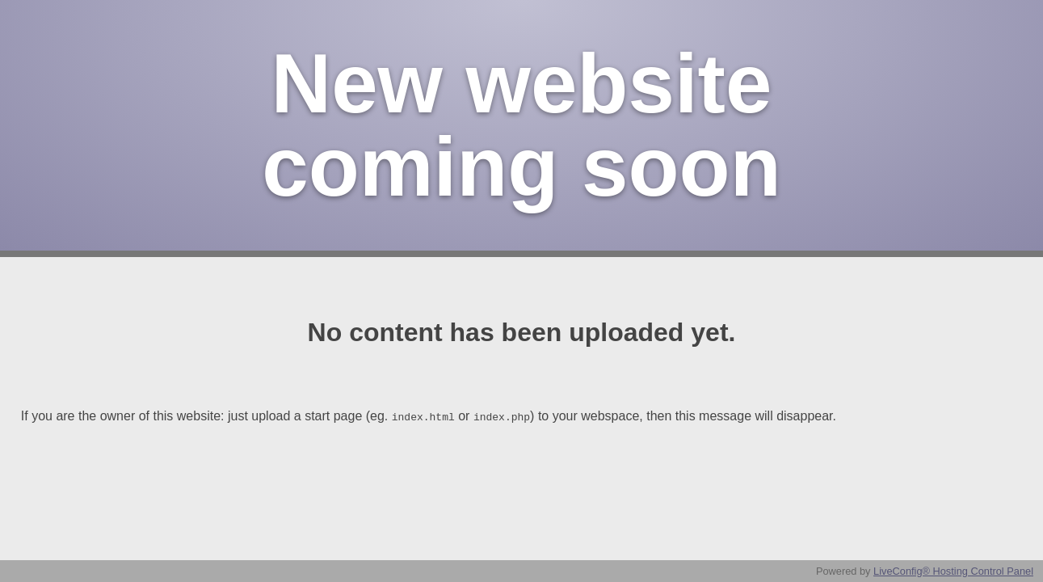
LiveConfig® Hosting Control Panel (953, 571)
